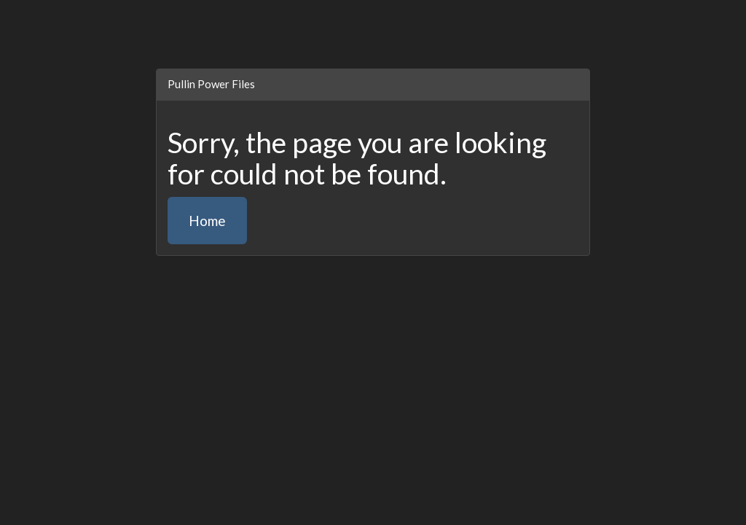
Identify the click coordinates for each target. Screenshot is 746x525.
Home (207, 220)
